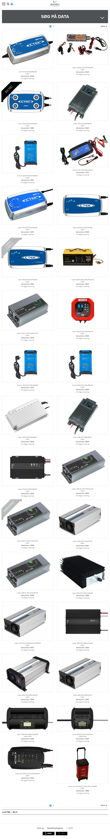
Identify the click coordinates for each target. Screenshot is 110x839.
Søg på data (55, 16)
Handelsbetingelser (55, 828)
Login (12, 4)
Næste (103, 26)
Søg (8, 4)
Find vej (40, 828)
